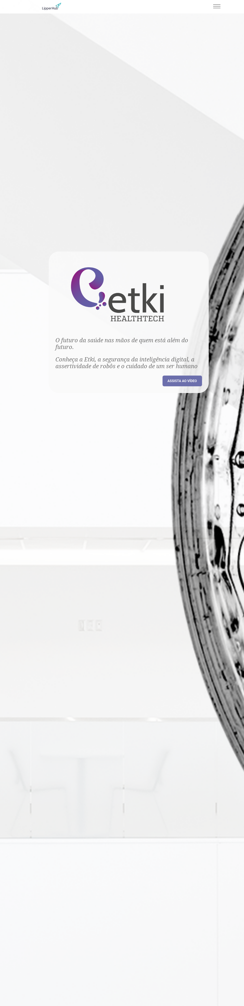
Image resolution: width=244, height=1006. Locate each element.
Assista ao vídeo (182, 381)
